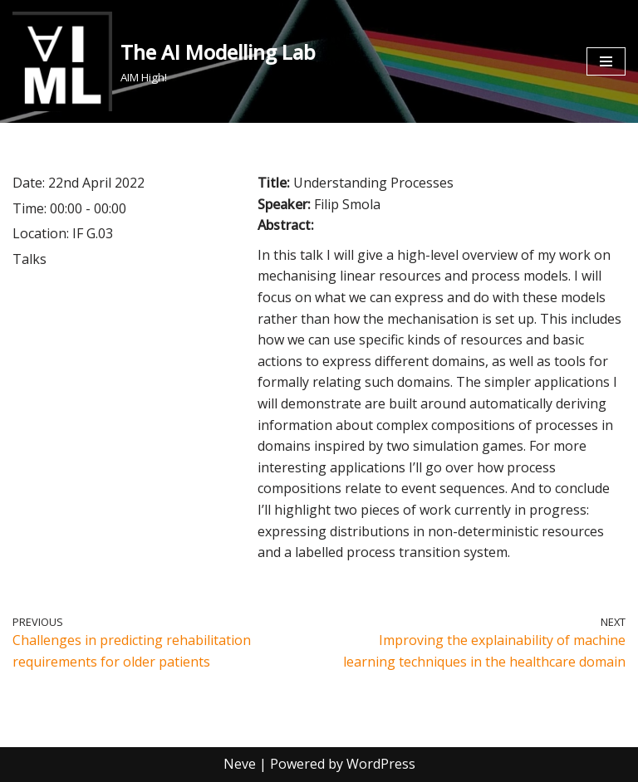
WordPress (380, 764)
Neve (239, 764)
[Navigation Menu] (606, 61)
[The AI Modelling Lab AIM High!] (164, 61)
